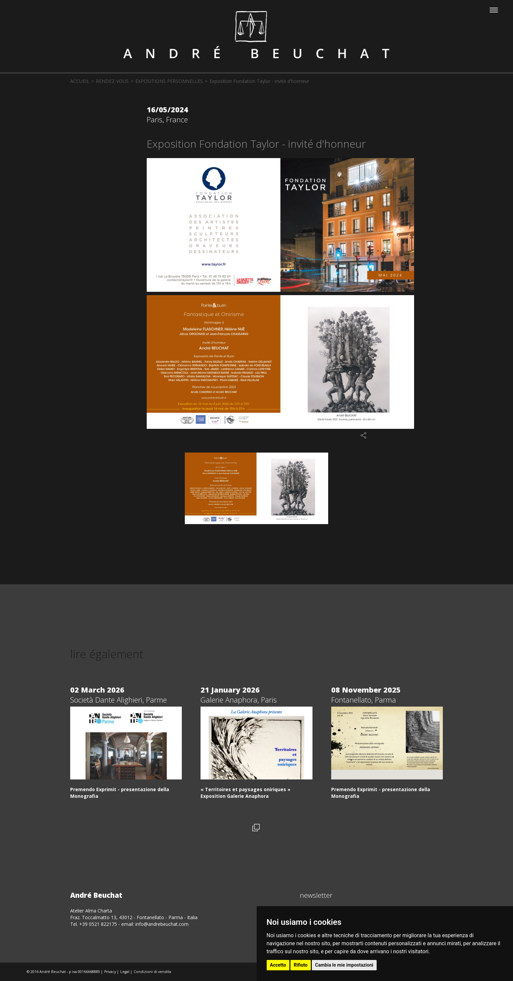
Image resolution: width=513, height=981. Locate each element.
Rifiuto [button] (301, 965)
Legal (124, 971)
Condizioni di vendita (152, 971)
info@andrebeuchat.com (161, 924)
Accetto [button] (278, 965)
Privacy (110, 971)
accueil (79, 81)
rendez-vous (112, 81)
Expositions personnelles (169, 81)
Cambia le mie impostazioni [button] (344, 965)
